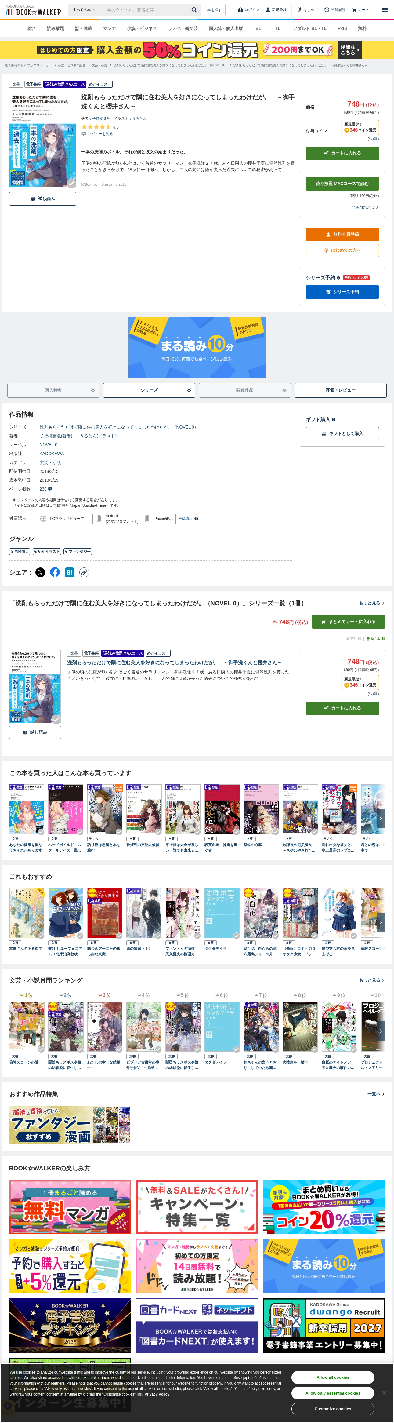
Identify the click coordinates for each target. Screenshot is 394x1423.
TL (277, 28)
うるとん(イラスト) (98, 435)
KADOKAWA (52, 453)
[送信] (195, 10)
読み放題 (55, 28)
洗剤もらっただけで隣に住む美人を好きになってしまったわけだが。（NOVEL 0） (119, 427)
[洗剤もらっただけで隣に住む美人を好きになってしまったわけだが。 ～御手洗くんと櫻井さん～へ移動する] (300, 65)
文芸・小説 (50, 462)
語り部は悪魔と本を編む (103, 847)
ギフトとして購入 (342, 433)
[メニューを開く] (385, 9)
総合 (31, 28)
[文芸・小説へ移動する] (99, 65)
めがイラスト (47, 551)
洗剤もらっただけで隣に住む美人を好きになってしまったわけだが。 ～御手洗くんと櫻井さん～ (174, 662)
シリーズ (166, 390)
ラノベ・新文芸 (183, 28)
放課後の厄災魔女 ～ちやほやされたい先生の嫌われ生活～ (299, 848)
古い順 (353, 638)
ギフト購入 (321, 419)
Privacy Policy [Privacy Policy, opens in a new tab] (157, 1394)
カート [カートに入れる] (342, 708)
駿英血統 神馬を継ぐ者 (220, 847)
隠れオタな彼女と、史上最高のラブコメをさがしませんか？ (338, 848)
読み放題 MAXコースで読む (342, 183)
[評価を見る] (100, 130)
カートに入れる (342, 153)
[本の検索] (85, 10)
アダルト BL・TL (310, 28)
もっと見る (372, 602)
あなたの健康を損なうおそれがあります (25, 847)
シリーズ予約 (323, 277)
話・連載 (83, 28)
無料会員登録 (342, 234)
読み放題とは (365, 207)
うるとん (139, 118)
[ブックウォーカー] (33, 10)
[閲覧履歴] (335, 10)
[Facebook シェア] (55, 572)
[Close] (384, 1392)
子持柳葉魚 (101, 118)
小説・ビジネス (142, 28)
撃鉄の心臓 (253, 845)
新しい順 (375, 638)
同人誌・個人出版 (226, 28)
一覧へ (376, 1093)
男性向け (19, 551)
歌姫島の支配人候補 (142, 845)
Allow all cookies (332, 1377)
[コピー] (84, 572)
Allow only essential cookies (332, 1393)
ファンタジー (78, 551)
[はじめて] (307, 10)
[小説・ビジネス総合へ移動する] (71, 65)
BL (258, 28)
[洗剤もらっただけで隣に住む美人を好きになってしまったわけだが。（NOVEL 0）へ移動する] (170, 65)
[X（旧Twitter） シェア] (40, 572)
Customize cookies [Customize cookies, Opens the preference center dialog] (333, 1409)
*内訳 (373, 139)
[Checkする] (71, 183)
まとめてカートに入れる (348, 621)
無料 (362, 28)
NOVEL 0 (49, 444)
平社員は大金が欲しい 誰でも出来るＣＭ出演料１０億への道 (181, 848)
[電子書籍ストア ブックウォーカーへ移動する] (28, 65)
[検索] (195, 10)
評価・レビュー (341, 390)
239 (46, 489)
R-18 (342, 28)
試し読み (43, 198)
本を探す (214, 10)
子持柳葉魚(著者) (56, 435)
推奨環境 (188, 518)
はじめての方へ (342, 250)
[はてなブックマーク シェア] (69, 572)
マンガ (109, 28)
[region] (197, 1393)
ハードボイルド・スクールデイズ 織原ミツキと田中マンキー (64, 848)
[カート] (360, 10)
